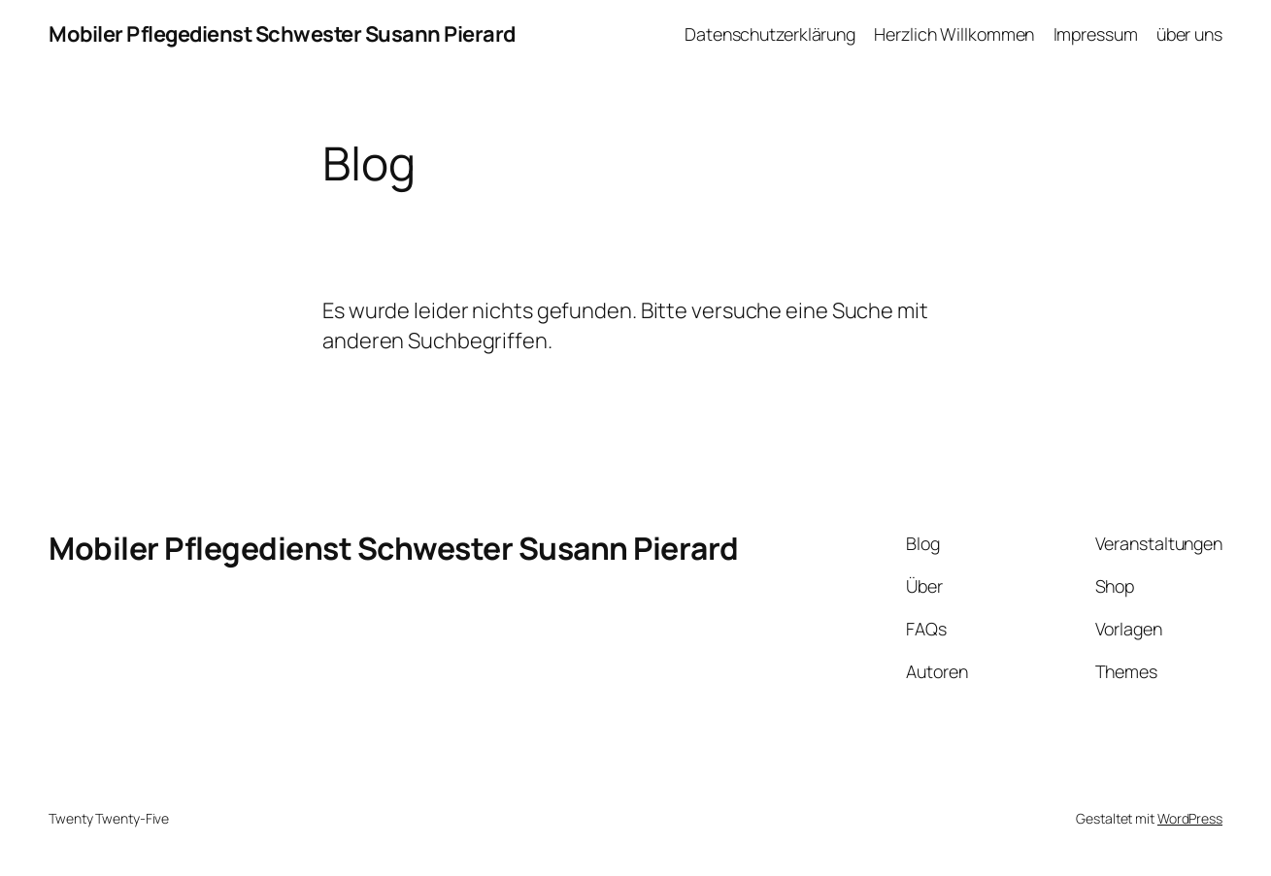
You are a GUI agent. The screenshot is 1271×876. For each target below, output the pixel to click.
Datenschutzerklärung (770, 34)
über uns (1189, 34)
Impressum (1096, 34)
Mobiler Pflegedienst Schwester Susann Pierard (282, 34)
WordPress (1189, 818)
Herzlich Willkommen (954, 34)
